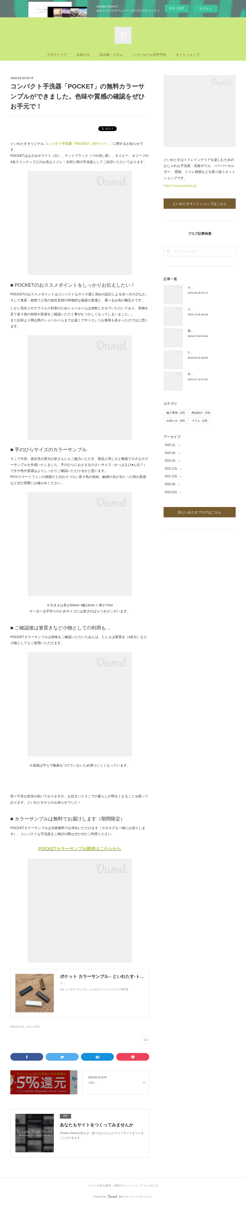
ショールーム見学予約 (149, 54)
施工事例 (175, 412)
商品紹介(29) (17, 1026)
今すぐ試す (176, 8)
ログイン (205, 8)
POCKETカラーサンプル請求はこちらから (79, 848)
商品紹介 (200, 412)
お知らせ (83, 54)
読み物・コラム (111, 54)
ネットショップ (187, 54)
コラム (199, 420)
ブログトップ (57, 54)
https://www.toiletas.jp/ (180, 186)
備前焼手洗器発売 (199, 330)
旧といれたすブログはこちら (199, 512)
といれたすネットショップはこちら (200, 203)
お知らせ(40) (33, 1026)
